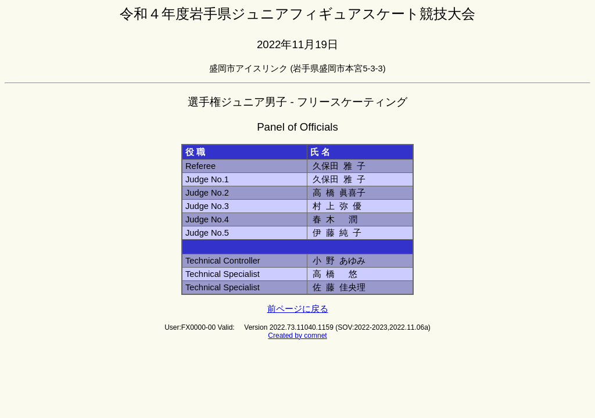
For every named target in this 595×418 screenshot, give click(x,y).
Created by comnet (297, 335)
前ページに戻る (297, 309)
